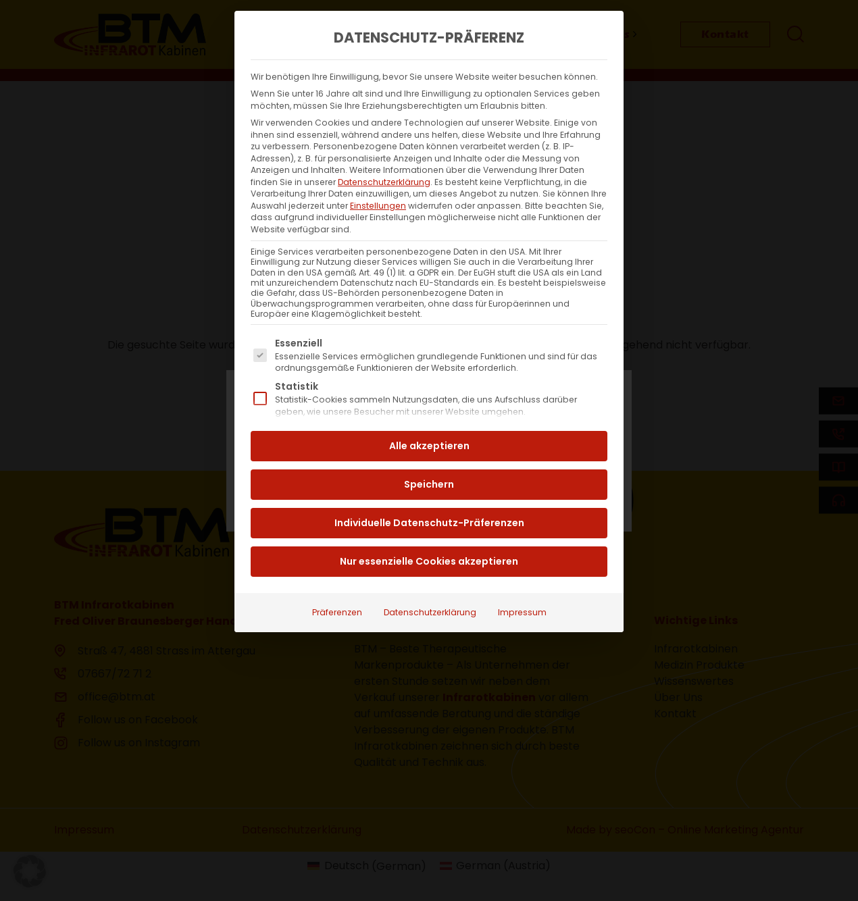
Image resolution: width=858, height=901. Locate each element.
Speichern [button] (429, 456)
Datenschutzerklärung (384, 153)
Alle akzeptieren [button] (429, 417)
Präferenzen (337, 584)
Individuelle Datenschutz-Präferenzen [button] (429, 494)
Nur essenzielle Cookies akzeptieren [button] (429, 533)
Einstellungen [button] (378, 177)
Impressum (522, 584)
